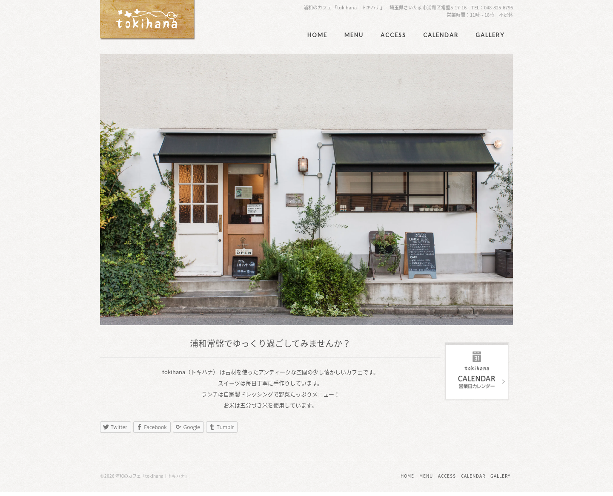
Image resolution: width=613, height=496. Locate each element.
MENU (354, 35)
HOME (317, 35)
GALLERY (490, 35)
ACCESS (393, 35)
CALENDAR (440, 35)
